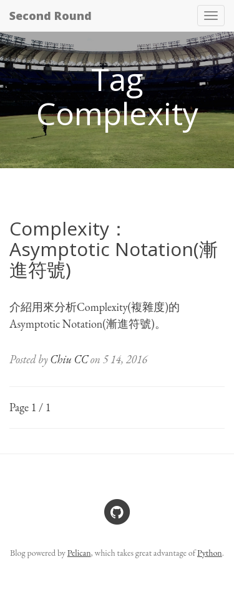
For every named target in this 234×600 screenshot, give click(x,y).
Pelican (79, 552)
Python (209, 552)
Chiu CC (69, 359)
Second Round (50, 15)
